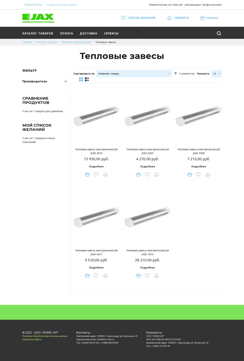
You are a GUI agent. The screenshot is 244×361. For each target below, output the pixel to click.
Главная (29, 4)
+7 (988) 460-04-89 (109, 342)
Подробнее (96, 166)
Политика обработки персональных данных (45, 336)
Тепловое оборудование (76, 42)
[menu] (114, 33)
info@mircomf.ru (105, 339)
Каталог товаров (47, 42)
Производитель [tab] (34, 81)
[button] (96, 174)
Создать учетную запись (62, 4)
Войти (38, 4)
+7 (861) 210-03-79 (160, 346)
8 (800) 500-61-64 (90, 342)
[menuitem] (38, 33)
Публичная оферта (32, 339)
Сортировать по (84, 73)
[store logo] (38, 18)
